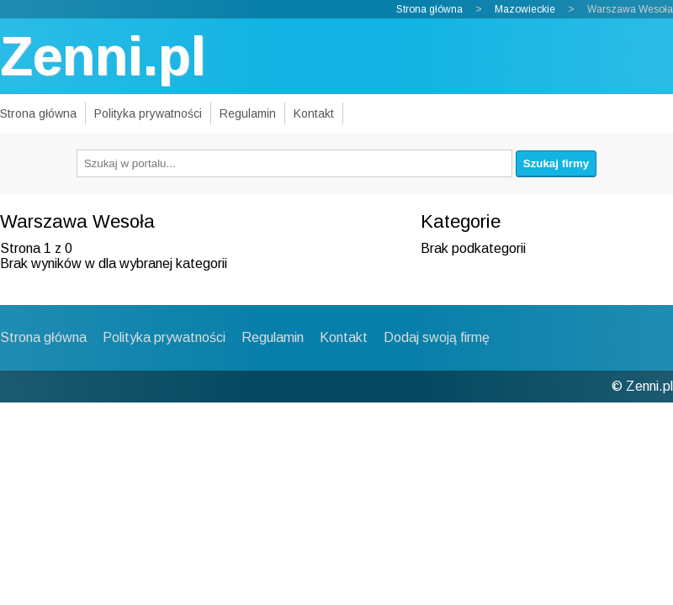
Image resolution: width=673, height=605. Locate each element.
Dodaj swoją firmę (437, 337)
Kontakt (314, 113)
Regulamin (248, 113)
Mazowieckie (525, 9)
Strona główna (429, 9)
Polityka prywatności (148, 113)
